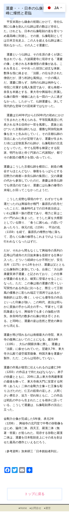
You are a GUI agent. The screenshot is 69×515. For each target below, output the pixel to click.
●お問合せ (35, 508)
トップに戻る (35, 494)
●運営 (47, 508)
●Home (22, 508)
